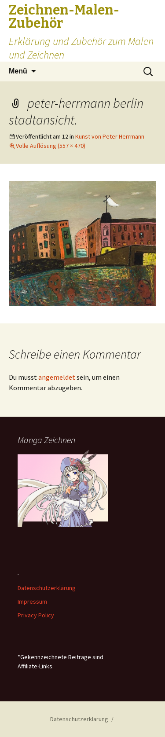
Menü (18, 71)
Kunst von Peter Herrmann (109, 136)
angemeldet (56, 377)
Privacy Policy (36, 615)
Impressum (32, 601)
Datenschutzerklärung (47, 588)
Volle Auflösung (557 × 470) (50, 146)
